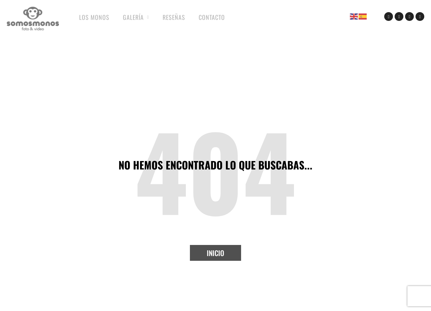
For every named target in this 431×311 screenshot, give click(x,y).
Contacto (212, 17)
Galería (136, 17)
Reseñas (174, 17)
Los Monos (94, 17)
